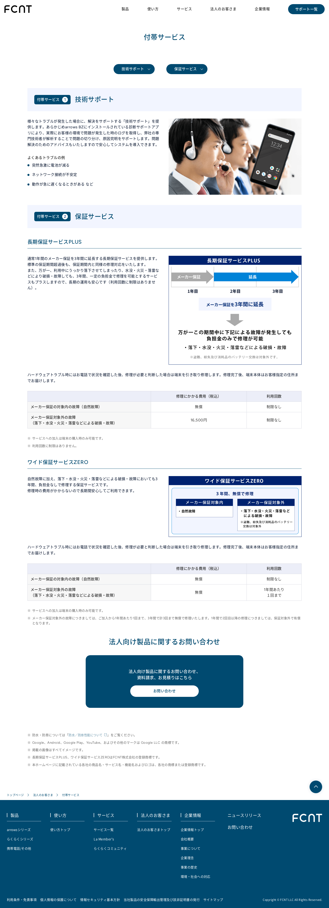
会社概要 (187, 839)
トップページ (15, 795)
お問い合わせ (164, 691)
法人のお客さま (223, 9)
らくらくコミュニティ (110, 848)
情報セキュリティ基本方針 (100, 899)
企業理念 (187, 857)
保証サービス (185, 69)
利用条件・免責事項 (22, 899)
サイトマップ (213, 899)
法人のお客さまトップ (153, 829)
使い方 (152, 9)
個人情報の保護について (58, 899)
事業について (191, 848)
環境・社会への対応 (195, 876)
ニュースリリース (244, 815)
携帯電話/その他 (19, 848)
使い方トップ (60, 829)
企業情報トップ (192, 829)
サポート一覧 (306, 9)
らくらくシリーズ (20, 839)
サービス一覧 (104, 829)
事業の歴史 (189, 867)
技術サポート (133, 69)
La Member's (104, 839)
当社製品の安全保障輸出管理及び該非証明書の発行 (162, 899)
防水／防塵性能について (87, 736)
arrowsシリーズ (19, 829)
